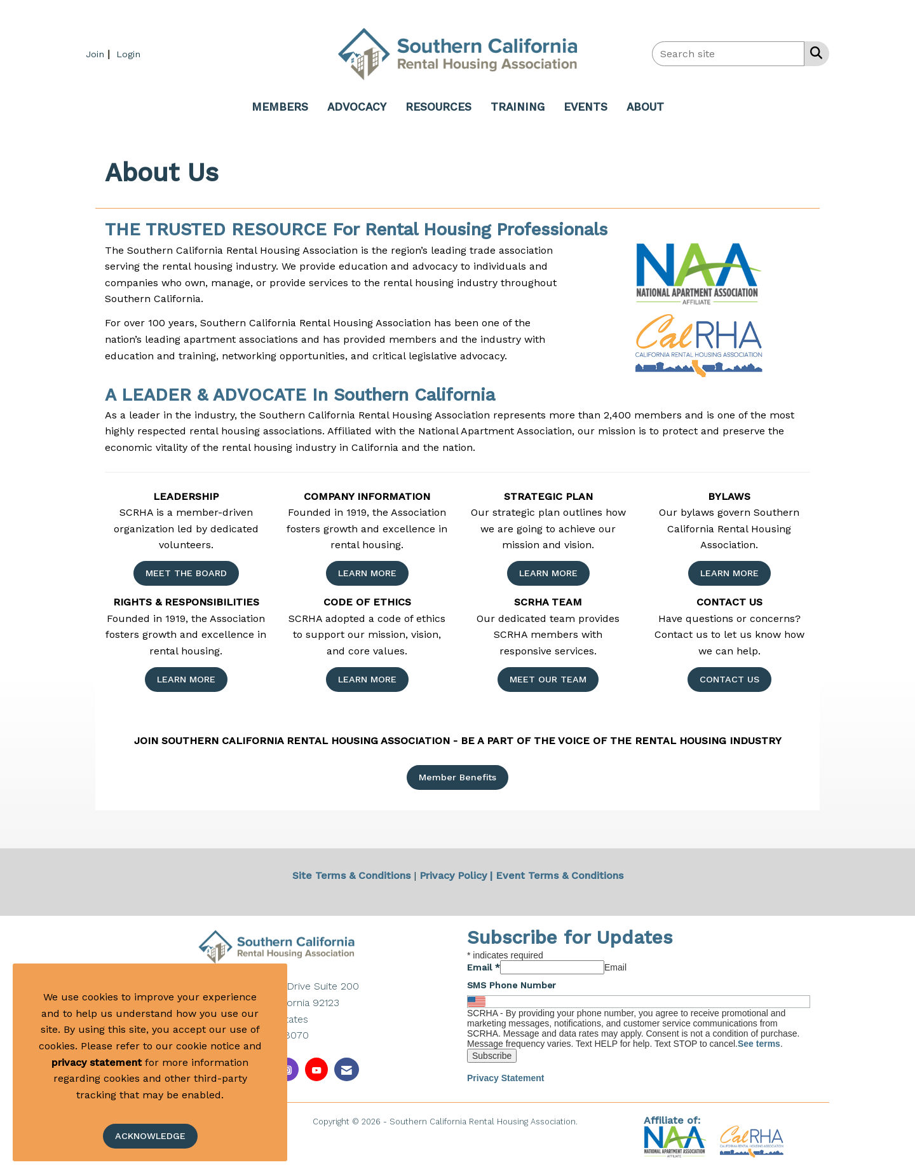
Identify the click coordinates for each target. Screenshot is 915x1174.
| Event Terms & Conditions (556, 875)
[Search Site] (813, 52)
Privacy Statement (505, 1078)
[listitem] (99, 54)
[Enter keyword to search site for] (728, 53)
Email (483, 967)
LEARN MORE (367, 573)
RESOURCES (438, 106)
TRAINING (518, 106)
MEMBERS (280, 106)
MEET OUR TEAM (548, 679)
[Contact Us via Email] (346, 1069)
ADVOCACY (356, 106)
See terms (759, 1044)
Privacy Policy (453, 875)
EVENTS (585, 106)
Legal (591, 1121)
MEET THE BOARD (186, 573)
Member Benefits (457, 777)
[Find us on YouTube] (316, 1069)
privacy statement (96, 1062)
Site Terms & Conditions (351, 875)
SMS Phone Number (511, 985)
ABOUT (645, 106)
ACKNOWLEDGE (150, 1136)
